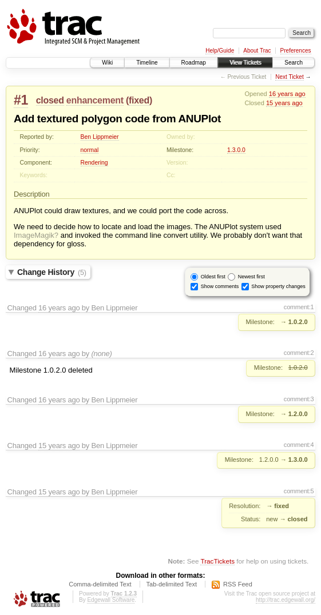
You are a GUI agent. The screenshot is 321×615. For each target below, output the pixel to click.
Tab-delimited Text (171, 584)
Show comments (220, 286)
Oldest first (213, 276)
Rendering (94, 162)
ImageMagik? (36, 235)
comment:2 (299, 352)
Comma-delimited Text (100, 584)
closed (50, 100)
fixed (139, 100)
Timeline (146, 62)
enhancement (95, 100)
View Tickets (245, 62)
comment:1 (299, 306)
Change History (51, 272)
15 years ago (284, 102)
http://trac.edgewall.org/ (285, 600)
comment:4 (299, 444)
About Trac (257, 50)
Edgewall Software (110, 600)
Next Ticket (289, 77)
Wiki (107, 62)
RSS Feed (237, 584)
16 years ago (287, 93)
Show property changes (278, 286)
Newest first (251, 276)
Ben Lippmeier (100, 137)
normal (90, 150)
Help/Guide (219, 50)
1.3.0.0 (236, 150)
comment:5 (299, 491)
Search (293, 62)
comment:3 (299, 399)
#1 (21, 100)
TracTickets (217, 561)
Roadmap (193, 62)
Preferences (295, 50)
